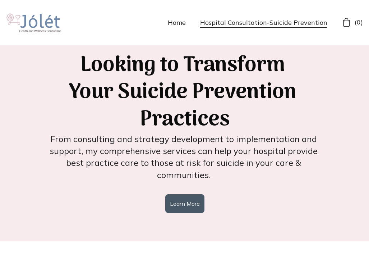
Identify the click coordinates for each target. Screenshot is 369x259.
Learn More (185, 203)
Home (177, 22)
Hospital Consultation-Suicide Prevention (263, 22)
